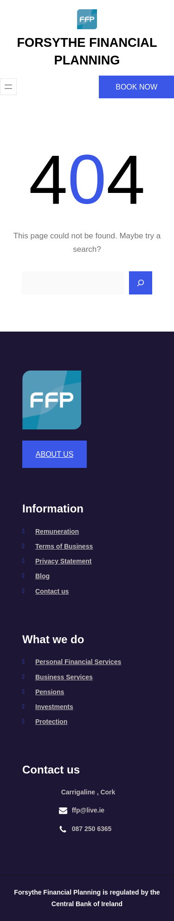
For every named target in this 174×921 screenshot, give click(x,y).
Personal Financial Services (78, 661)
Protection (51, 721)
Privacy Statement (63, 561)
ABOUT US (55, 454)
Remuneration (57, 531)
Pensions (49, 692)
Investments (54, 706)
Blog (42, 576)
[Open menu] (8, 86)
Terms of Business (64, 546)
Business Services (64, 677)
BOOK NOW (136, 87)
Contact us (52, 591)
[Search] (140, 282)
